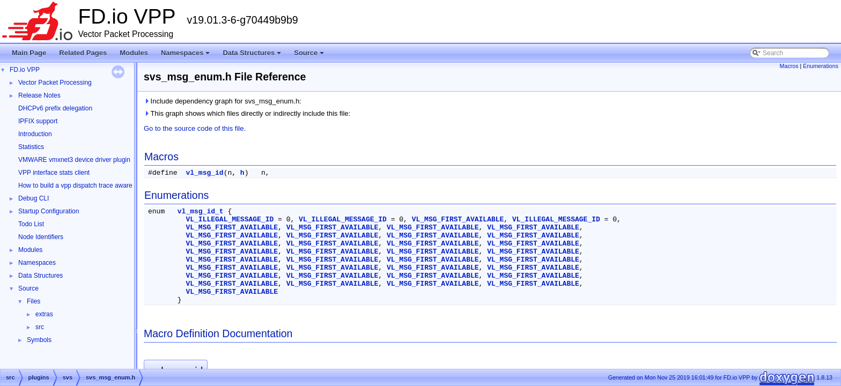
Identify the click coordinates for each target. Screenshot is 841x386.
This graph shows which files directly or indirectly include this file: (247, 113)
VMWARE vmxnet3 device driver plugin (74, 160)
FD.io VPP (25, 69)
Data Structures (253, 56)
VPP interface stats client (54, 172)
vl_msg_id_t (201, 211)
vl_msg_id (204, 173)
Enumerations (820, 66)
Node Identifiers (40, 237)
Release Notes (39, 95)
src (39, 327)
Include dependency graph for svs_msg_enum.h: (222, 101)
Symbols (39, 340)
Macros (789, 66)
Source (310, 56)
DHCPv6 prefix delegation (55, 108)
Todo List (31, 224)
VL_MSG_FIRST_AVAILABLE (458, 220)
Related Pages (83, 53)
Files (33, 301)
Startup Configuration (48, 211)
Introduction (35, 134)
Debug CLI (33, 198)
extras (44, 314)
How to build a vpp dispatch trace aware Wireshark (90, 185)
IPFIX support (37, 121)
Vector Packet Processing (55, 82)
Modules (134, 53)
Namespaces (186, 56)
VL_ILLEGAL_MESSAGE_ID (230, 220)
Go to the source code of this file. (195, 128)
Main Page (29, 53)
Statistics (31, 147)
